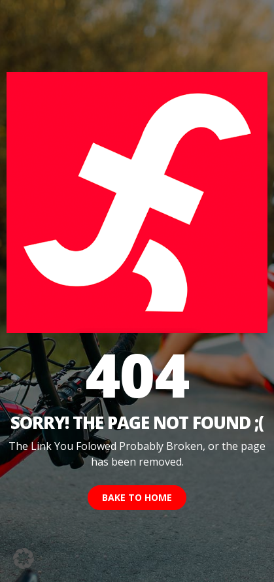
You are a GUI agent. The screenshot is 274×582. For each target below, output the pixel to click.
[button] (23, 558)
